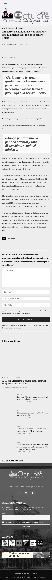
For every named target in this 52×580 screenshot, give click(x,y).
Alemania (20, 28)
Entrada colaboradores (22, 573)
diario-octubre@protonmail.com (31, 486)
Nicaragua (19, 394)
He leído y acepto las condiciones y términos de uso (24, 522)
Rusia (3, 28)
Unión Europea (11, 28)
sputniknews (11, 238)
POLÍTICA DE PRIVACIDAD (39, 577)
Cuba (17, 410)
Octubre (13, 58)
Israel (18, 426)
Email (4, 514)
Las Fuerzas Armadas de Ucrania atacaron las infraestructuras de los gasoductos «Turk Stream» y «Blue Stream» (32, 447)
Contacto (34, 573)
